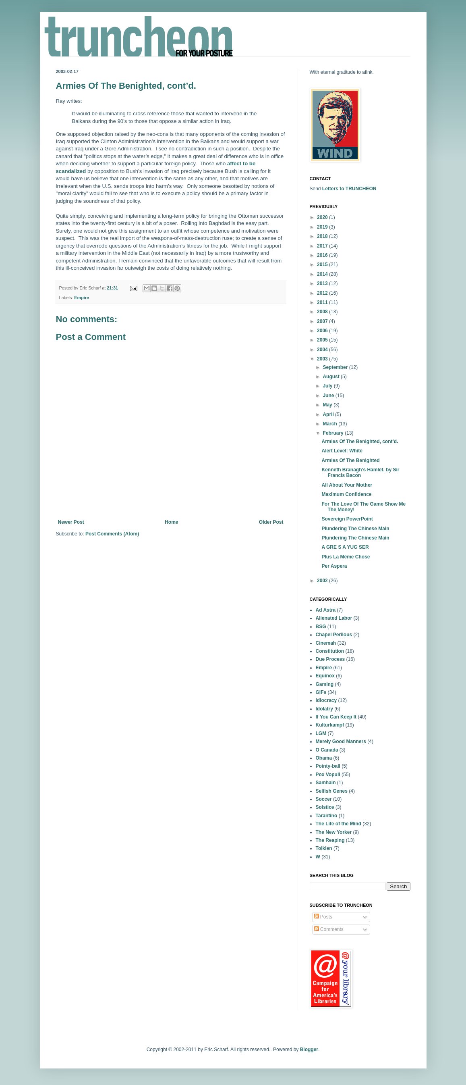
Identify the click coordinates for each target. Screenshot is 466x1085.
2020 (323, 217)
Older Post (271, 522)
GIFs (321, 692)
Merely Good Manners (341, 741)
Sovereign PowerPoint (347, 519)
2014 (323, 274)
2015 (323, 264)
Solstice (325, 807)
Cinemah (326, 643)
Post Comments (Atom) (112, 534)
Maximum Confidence (346, 494)
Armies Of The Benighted (350, 460)
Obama (324, 758)
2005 (323, 340)
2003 (323, 359)
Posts (323, 917)
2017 (323, 246)
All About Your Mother (346, 485)
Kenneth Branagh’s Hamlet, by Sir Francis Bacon (360, 472)
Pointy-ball (328, 766)
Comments (329, 929)
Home (171, 522)
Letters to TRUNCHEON (349, 189)
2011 (323, 302)
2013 (323, 283)
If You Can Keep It (336, 717)
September (336, 367)
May (328, 405)
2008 (323, 311)
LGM (321, 733)
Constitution (330, 651)
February (334, 433)
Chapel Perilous (334, 634)
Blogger (309, 1049)
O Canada (327, 750)
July (328, 386)
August (332, 376)
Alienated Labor (334, 618)
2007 (323, 321)
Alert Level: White (341, 451)
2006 (323, 330)
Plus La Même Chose (345, 557)
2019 (323, 227)
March (330, 424)
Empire (81, 297)
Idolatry (324, 709)
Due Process (330, 659)
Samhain (326, 782)
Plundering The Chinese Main (355, 528)
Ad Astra (326, 610)
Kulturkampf (330, 725)
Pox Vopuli (328, 774)
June (329, 395)
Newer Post (71, 522)
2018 (323, 236)
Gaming (325, 684)
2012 (323, 293)
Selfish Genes (332, 791)
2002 (323, 580)
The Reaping (330, 840)
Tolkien (324, 848)
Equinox (325, 676)
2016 (323, 255)
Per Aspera (334, 566)
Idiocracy (326, 700)
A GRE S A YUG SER (345, 547)
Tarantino (327, 815)
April (329, 414)
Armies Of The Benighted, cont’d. (359, 441)
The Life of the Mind (338, 824)
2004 (323, 349)
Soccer (324, 799)
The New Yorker (334, 832)
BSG (321, 626)
